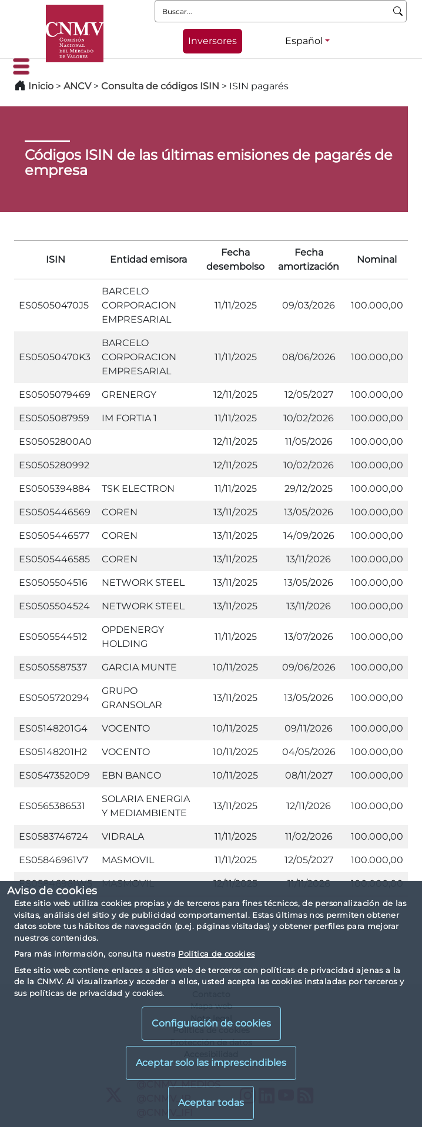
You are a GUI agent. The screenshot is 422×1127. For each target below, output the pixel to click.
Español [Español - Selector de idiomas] (304, 40)
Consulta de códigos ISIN (160, 86)
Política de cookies (216, 953)
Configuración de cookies (211, 1023)
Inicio (40, 86)
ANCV (77, 86)
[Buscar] (398, 11)
